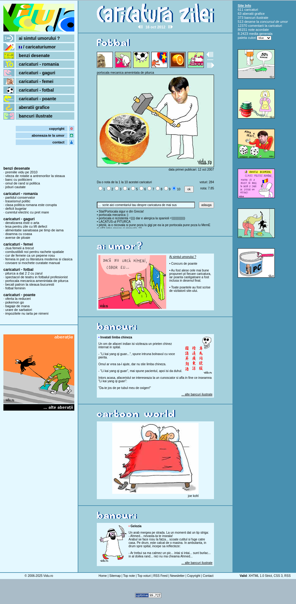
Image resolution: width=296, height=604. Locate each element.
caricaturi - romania (39, 64)
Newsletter (177, 575)
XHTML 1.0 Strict (260, 575)
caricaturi (251, 9)
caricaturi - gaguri (37, 72)
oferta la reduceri (18, 298)
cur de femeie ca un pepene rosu (30, 255)
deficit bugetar (16, 208)
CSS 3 (278, 575)
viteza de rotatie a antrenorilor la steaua (35, 176)
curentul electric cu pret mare (27, 212)
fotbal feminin (15, 288)
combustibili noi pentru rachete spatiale (34, 252)
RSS (287, 575)
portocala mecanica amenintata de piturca (36, 281)
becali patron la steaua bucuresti (29, 284)
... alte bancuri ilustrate (196, 394)
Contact (208, 575)
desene (249, 21)
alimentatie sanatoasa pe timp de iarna (34, 230)
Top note (129, 575)
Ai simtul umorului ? (182, 257)
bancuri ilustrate (35, 116)
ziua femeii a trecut (19, 248)
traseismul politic (17, 201)
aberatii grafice (34, 107)
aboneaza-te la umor (48, 135)
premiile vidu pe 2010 (21, 172)
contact (58, 142)
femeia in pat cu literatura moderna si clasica (38, 259)
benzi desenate (34, 55)
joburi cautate (15, 187)
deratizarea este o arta (22, 223)
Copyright (193, 575)
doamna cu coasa (18, 234)
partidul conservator (20, 197)
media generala (261, 33)
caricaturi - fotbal (36, 90)
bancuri (249, 17)
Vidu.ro (48, 575)
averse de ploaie (17, 237)
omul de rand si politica (22, 183)
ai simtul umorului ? (39, 38)
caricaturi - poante (37, 98)
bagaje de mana (17, 306)
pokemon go (14, 302)
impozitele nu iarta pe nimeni (26, 313)
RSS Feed (160, 575)
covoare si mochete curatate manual (32, 263)
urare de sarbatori (18, 310)
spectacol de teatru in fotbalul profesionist (36, 277)
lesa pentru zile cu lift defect (26, 226)
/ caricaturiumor (37, 46)
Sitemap (115, 575)
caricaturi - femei (36, 81)
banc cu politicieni (18, 179)
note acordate (258, 29)
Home (103, 575)
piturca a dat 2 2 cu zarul (23, 273)
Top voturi (144, 575)
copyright (56, 128)
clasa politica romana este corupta (31, 205)
